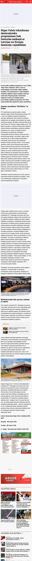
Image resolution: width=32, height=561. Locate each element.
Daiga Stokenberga (5, 48)
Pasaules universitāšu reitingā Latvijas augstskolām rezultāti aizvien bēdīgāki (23, 505)
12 (28, 507)
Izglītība (13, 27)
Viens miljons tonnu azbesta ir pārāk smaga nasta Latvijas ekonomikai (18, 550)
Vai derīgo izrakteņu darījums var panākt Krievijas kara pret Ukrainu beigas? (17, 556)
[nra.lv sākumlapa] (5, 1)
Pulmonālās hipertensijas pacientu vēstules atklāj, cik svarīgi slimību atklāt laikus (17, 544)
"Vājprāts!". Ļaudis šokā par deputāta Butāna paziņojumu (17, 328)
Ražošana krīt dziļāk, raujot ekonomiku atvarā (15, 538)
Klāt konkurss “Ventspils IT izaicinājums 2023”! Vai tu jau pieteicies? (7, 505)
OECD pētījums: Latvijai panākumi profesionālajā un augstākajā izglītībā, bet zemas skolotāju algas (23, 523)
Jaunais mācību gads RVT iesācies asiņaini (8, 520)
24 (12, 557)
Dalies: (10, 469)
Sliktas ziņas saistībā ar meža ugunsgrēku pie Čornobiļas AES (18, 332)
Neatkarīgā (6, 27)
